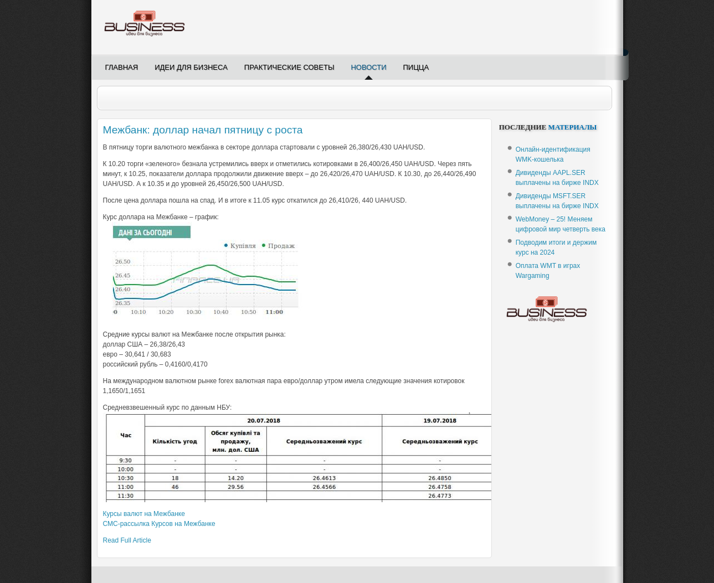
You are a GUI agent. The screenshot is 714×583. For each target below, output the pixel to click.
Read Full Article (127, 540)
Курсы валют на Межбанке (144, 514)
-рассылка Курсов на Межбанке (159, 524)
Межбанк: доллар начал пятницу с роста (203, 130)
